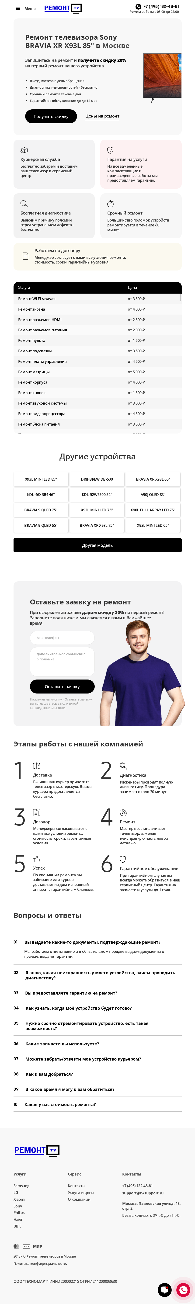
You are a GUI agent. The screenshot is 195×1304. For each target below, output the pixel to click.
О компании (79, 1199)
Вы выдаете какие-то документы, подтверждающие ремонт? (87, 942)
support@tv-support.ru (143, 1193)
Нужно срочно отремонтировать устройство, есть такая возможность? (81, 1025)
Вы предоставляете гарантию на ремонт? (65, 993)
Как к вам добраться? (43, 1074)
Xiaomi (19, 1199)
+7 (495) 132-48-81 (137, 1185)
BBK (17, 1226)
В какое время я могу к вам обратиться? (64, 1089)
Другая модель (97, 545)
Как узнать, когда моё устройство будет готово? (73, 1008)
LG (16, 1192)
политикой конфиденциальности (54, 705)
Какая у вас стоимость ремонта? (55, 1104)
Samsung (21, 1185)
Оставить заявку (62, 686)
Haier (18, 1219)
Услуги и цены (81, 1192)
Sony (18, 1206)
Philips (19, 1212)
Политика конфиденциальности (40, 1263)
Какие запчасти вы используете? (56, 1044)
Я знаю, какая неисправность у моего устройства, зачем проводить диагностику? (94, 975)
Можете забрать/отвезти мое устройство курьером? (77, 1059)
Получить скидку (51, 116)
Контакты (76, 1185)
